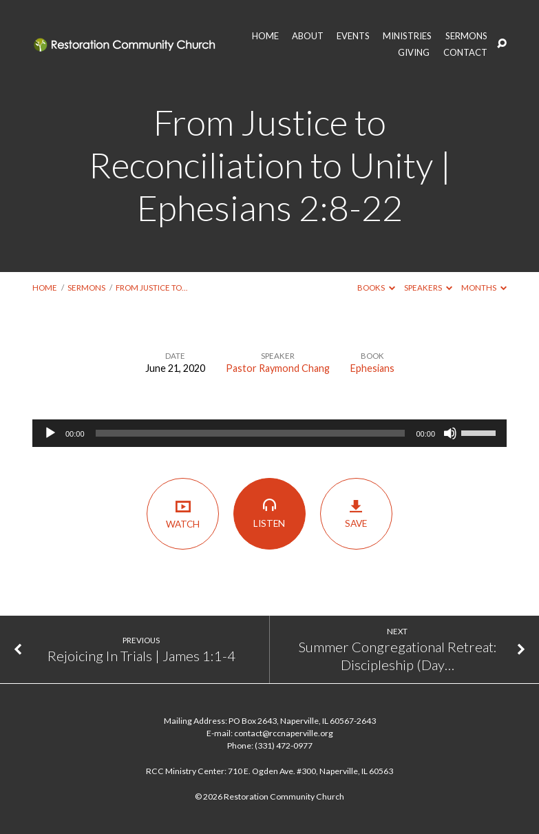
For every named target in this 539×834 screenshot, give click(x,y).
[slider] (250, 433)
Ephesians (372, 368)
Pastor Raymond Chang (278, 368)
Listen (269, 513)
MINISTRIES (407, 36)
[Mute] (450, 433)
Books (376, 287)
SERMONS (466, 36)
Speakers (428, 287)
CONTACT (465, 52)
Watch (183, 513)
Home (44, 287)
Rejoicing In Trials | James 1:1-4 (141, 655)
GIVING (414, 52)
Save (356, 514)
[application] (269, 433)
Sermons (86, 287)
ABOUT (308, 36)
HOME (265, 36)
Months (484, 287)
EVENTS (353, 36)
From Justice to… (151, 287)
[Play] (50, 433)
